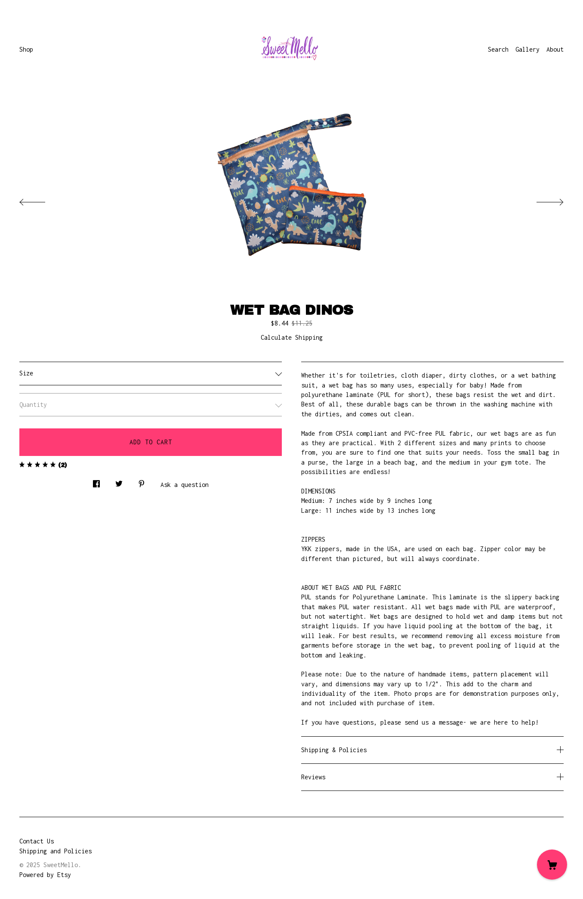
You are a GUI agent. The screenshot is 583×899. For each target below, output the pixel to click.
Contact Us (36, 841)
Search (498, 49)
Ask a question (184, 484)
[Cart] (552, 864)
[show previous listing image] (40, 199)
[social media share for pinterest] (141, 481)
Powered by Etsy (45, 874)
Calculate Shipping (292, 337)
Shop (26, 49)
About (555, 49)
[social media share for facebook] (96, 481)
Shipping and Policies (55, 851)
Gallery (527, 49)
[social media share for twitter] (119, 481)
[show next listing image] (542, 199)
